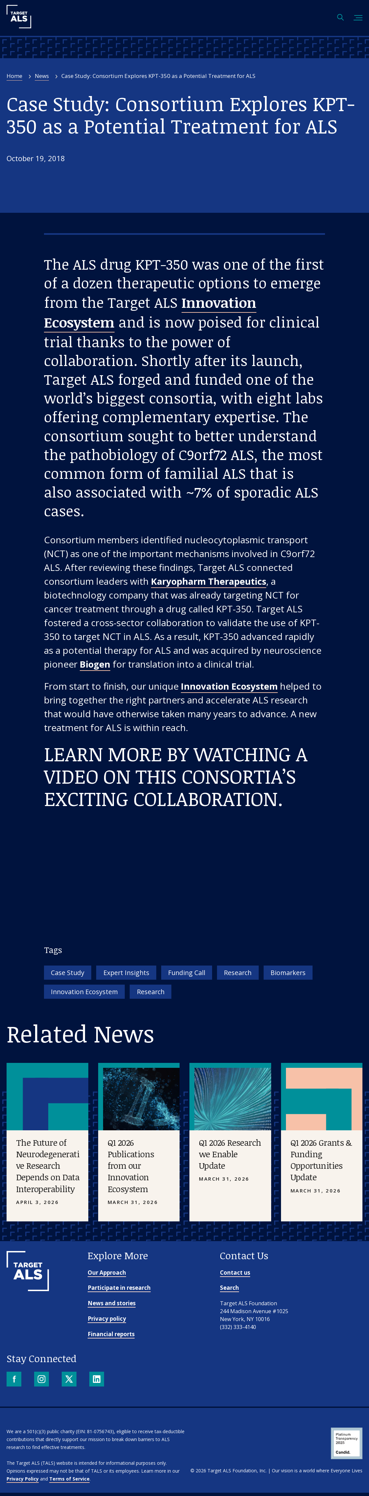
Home (14, 76)
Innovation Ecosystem (231, 687)
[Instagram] (42, 1383)
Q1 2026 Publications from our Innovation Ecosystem (131, 1169)
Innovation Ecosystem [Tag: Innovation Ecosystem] (149, 994)
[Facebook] (15, 1383)
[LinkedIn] (97, 1383)
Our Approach (107, 1275)
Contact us (235, 1275)
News (42, 76)
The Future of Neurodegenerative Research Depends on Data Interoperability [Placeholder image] (47, 1169)
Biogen (95, 665)
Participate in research (119, 1291)
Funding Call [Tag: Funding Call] (204, 974)
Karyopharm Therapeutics (211, 582)
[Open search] (340, 18)
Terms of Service (69, 1482)
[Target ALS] (19, 26)
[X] (70, 1383)
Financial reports (111, 1337)
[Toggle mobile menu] (358, 18)
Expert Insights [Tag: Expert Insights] (136, 974)
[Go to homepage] (28, 1292)
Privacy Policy (23, 1482)
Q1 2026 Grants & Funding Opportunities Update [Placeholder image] (321, 1163)
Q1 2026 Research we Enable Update (230, 1157)
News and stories (112, 1306)
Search (229, 1291)
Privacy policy (107, 1321)
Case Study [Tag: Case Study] (71, 974)
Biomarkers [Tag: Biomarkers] (71, 994)
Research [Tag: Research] (261, 974)
